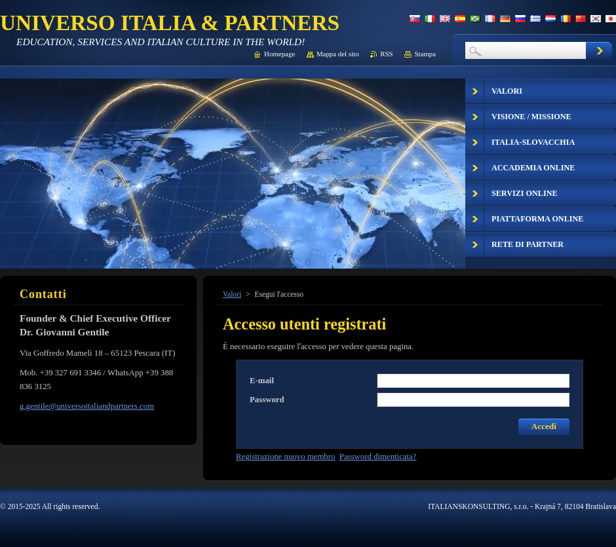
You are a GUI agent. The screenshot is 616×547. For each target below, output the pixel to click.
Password (267, 399)
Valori (232, 294)
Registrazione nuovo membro (285, 456)
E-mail (262, 380)
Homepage (279, 54)
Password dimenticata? (378, 456)
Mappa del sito (338, 54)
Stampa (425, 54)
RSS (386, 54)
